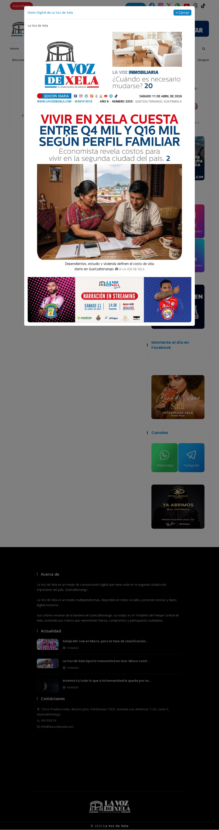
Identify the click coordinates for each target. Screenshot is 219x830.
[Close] (182, 13)
